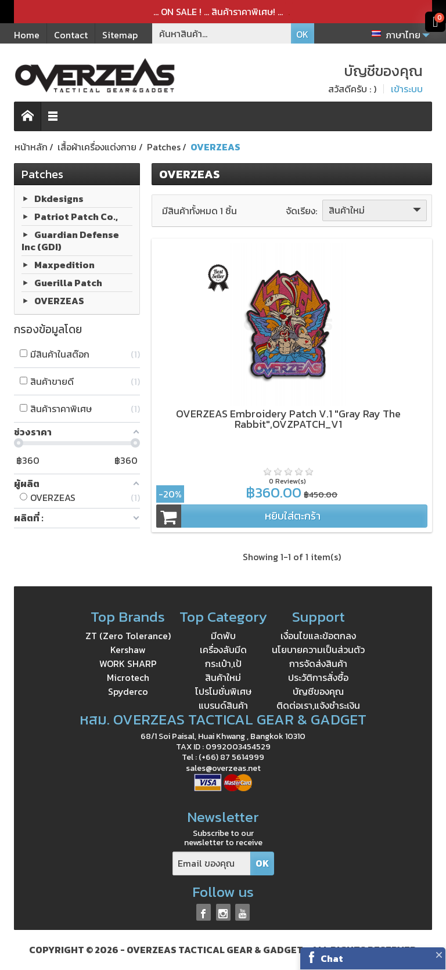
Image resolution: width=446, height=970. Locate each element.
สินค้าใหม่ (376, 210)
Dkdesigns (59, 198)
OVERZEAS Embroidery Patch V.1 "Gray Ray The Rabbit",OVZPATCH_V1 (288, 419)
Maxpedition (64, 264)
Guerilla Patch (68, 282)
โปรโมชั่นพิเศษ (223, 691)
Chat (332, 958)
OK (302, 34)
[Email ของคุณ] (211, 863)
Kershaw (128, 650)
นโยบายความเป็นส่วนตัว (318, 650)
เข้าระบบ (407, 88)
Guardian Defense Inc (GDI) (70, 241)
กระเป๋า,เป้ (223, 663)
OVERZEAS (59, 300)
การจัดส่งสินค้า (318, 663)
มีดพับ (223, 636)
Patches (42, 174)
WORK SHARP (128, 663)
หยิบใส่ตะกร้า (238, 516)
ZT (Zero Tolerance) (128, 636)
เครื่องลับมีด (223, 650)
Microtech (128, 677)
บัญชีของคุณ (318, 691)
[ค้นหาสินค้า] (222, 33)
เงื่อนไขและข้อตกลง (318, 636)
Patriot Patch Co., (76, 216)
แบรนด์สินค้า (223, 705)
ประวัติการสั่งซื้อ (318, 677)
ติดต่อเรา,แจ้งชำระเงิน (318, 705)
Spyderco (128, 691)
